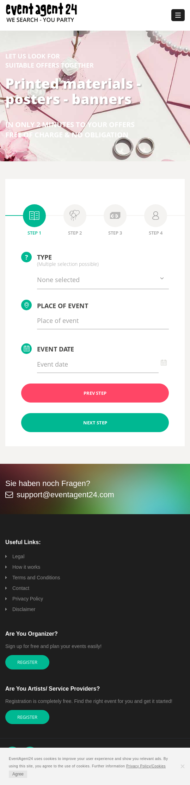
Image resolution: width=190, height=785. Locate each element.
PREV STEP (95, 393)
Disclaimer (23, 609)
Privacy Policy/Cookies (146, 766)
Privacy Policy (27, 599)
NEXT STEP (95, 422)
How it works (26, 567)
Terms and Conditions (36, 577)
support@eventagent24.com (65, 494)
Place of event (54, 305)
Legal (18, 556)
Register (27, 662)
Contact (20, 588)
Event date (47, 348)
